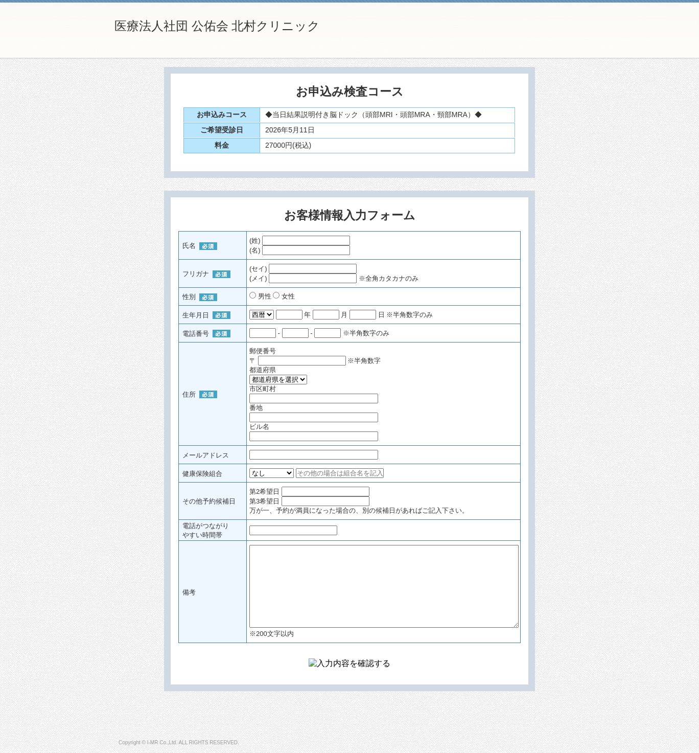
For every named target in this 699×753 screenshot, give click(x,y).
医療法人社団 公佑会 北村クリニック (217, 26)
